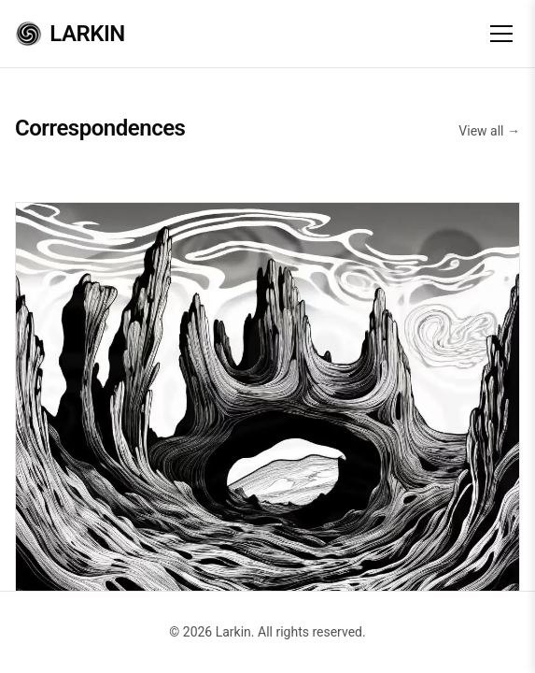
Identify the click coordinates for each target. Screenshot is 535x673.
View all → (489, 130)
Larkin (70, 34)
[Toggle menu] (501, 33)
